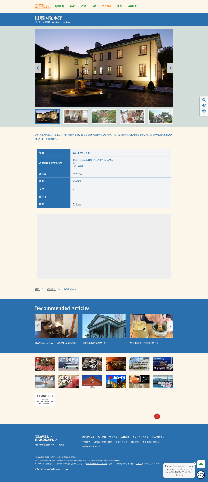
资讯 (119, 6)
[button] (170, 68)
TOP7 (73, 6)
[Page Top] (201, 464)
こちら (139, 464)
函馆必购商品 (121, 441)
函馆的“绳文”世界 (103, 441)
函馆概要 (59, 6)
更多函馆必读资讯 (151, 441)
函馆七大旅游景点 (140, 437)
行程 (83, 6)
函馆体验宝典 (88, 437)
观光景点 (106, 6)
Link (77, 204)
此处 (103, 460)
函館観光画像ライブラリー (96, 464)
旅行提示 (132, 6)
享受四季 (86, 441)
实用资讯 (125, 437)
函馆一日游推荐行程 (91, 446)
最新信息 (135, 441)
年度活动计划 (158, 437)
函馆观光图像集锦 (75, 460)
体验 (94, 6)
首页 (37, 289)
